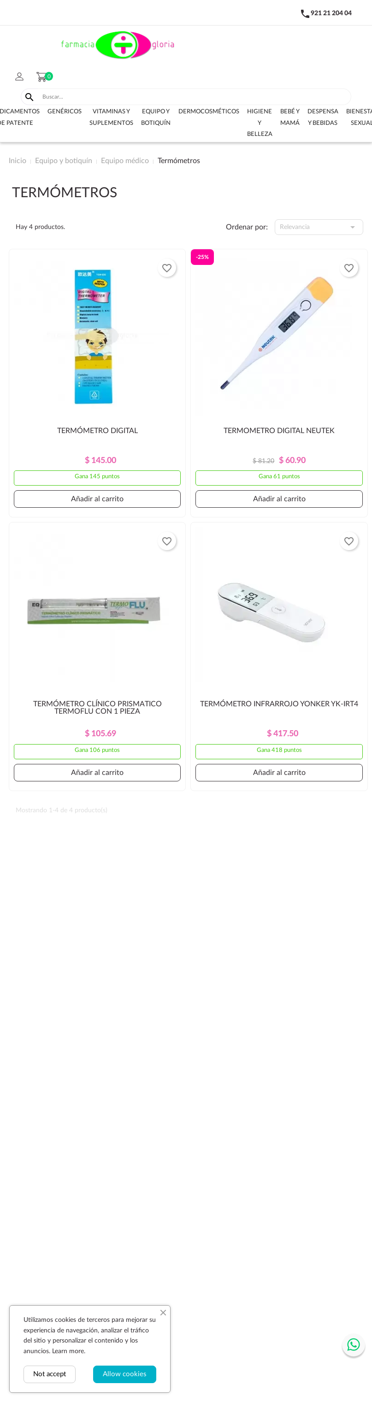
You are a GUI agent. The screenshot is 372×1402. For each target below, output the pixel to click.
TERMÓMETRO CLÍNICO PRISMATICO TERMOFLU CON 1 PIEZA (97, 707)
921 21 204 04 (331, 13)
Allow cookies (125, 1374)
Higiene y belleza (259, 123)
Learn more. (68, 1351)
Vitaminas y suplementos (111, 117)
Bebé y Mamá (290, 117)
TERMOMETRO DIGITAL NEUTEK (279, 430)
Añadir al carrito (97, 499)
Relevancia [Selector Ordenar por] (319, 227)
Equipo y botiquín (156, 117)
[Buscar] (194, 96)
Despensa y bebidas (322, 117)
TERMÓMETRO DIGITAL (97, 430)
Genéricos (64, 112)
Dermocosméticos (208, 112)
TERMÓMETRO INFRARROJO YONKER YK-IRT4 (279, 704)
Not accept (49, 1374)
